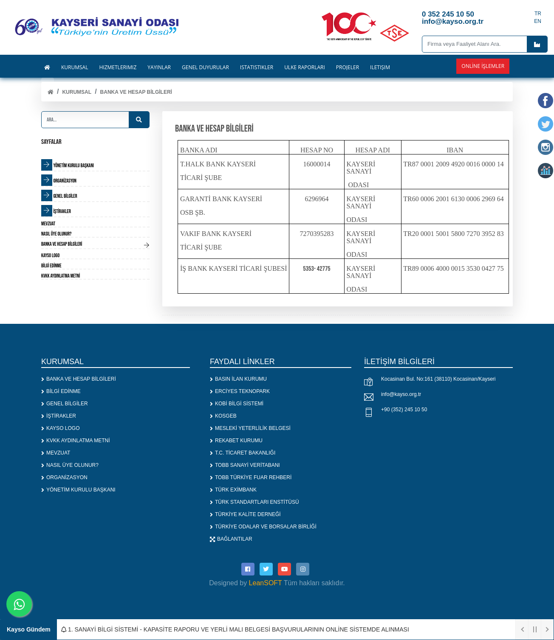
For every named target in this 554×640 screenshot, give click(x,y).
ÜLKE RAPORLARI (304, 67)
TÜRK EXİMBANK (233, 490)
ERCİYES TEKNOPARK (240, 391)
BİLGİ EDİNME (61, 391)
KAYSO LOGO (60, 428)
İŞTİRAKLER (58, 416)
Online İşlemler (482, 66)
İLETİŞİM (380, 67)
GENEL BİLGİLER (64, 404)
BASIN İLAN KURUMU (238, 379)
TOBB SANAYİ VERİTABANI (245, 465)
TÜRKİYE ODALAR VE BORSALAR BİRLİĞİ (263, 527)
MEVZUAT (55, 453)
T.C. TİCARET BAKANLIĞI (242, 453)
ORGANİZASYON (64, 477)
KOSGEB (223, 416)
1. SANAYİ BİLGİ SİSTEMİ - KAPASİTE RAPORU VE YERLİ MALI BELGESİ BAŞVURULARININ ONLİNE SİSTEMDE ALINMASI (235, 629)
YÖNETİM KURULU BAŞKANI (78, 490)
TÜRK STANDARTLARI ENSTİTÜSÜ (254, 502)
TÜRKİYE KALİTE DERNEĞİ (245, 514)
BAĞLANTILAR (231, 539)
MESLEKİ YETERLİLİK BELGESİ (250, 428)
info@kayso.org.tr (401, 394)
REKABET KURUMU (236, 441)
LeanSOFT (265, 583)
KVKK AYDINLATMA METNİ (75, 441)
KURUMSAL (76, 92)
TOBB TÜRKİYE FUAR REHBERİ (250, 477)
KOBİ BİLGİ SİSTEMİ (236, 404)
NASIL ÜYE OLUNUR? (70, 465)
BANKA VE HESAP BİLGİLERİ (136, 92)
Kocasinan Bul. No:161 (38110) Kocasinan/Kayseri (438, 379)
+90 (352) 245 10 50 (404, 410)
